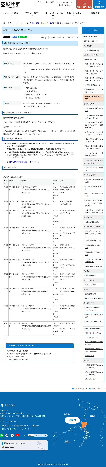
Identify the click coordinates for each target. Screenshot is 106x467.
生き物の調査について (92, 85)
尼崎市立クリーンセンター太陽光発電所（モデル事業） (94, 233)
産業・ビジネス (74, 13)
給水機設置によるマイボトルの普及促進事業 (94, 350)
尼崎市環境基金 (90, 275)
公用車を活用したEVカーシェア (94, 246)
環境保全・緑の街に (56, 23)
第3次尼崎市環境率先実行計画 (94, 253)
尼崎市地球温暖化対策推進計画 (94, 110)
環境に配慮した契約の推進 (94, 266)
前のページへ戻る (81, 389)
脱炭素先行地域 (90, 294)
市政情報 (95, 13)
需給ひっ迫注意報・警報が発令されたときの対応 (94, 147)
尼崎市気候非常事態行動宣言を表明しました (94, 117)
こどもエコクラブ (91, 337)
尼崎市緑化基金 (90, 379)
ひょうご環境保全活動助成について (94, 343)
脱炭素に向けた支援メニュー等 (94, 195)
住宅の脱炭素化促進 (92, 222)
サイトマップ (25, 429)
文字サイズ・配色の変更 (45, 2)
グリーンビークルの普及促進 (94, 188)
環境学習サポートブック (93, 333)
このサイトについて (9, 429)
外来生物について (91, 59)
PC (30, 435)
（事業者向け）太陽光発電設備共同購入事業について (94, 211)
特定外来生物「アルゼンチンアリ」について (94, 72)
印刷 (42, 37)
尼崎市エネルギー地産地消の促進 (94, 181)
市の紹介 (35, 425)
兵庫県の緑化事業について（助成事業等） (94, 366)
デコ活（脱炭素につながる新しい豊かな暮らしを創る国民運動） (94, 125)
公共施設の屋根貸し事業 (93, 241)
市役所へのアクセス (21, 425)
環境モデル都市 (90, 284)
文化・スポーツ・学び (53, 14)
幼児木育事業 (89, 356)
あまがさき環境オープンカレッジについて (94, 309)
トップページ (17, 23)
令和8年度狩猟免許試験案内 (23, 162)
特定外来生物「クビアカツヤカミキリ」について (94, 79)
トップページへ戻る (99, 389)
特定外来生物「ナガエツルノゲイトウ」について (94, 65)
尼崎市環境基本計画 (92, 50)
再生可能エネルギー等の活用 (94, 169)
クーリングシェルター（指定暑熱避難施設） (94, 154)
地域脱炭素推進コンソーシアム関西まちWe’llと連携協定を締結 (94, 203)
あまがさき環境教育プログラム (94, 323)
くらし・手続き (10, 13)
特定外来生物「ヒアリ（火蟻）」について (94, 91)
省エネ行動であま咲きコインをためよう (94, 140)
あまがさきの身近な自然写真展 (94, 316)
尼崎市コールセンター (14, 443)
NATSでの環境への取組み (93, 298)
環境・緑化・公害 (42, 23)
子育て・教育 (31, 13)
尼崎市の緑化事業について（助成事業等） (94, 373)
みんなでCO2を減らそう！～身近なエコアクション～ (94, 133)
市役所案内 (6, 425)
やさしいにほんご (65, 5)
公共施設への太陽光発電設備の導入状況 (94, 261)
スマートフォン (41, 435)
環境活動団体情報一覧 (92, 328)
